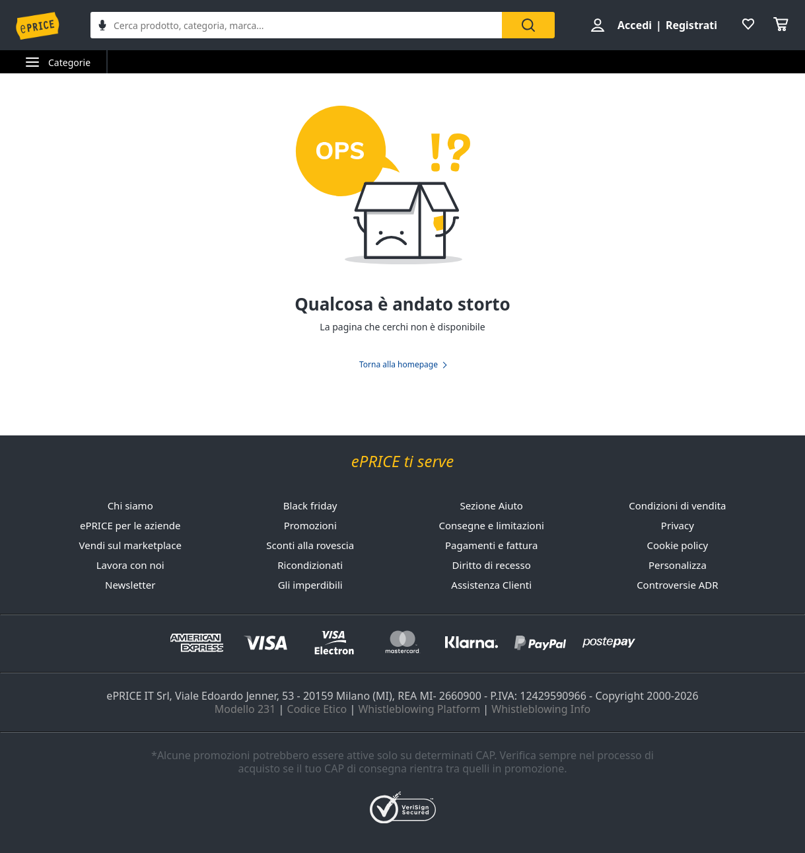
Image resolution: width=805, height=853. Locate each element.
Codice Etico (317, 709)
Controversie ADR (677, 584)
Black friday (310, 505)
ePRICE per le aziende (130, 525)
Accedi (634, 25)
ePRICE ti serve (402, 461)
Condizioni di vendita (677, 505)
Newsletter (130, 584)
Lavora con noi (130, 565)
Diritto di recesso (491, 565)
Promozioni (310, 525)
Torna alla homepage (398, 364)
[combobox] (296, 25)
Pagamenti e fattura (491, 545)
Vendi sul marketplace (130, 545)
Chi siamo (130, 505)
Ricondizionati (310, 565)
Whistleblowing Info (540, 709)
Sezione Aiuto (491, 505)
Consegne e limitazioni (491, 525)
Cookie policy (678, 545)
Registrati (691, 25)
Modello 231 (245, 709)
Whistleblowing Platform (419, 709)
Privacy (677, 525)
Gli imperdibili (310, 584)
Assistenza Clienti (491, 584)
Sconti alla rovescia (310, 545)
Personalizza (677, 565)
